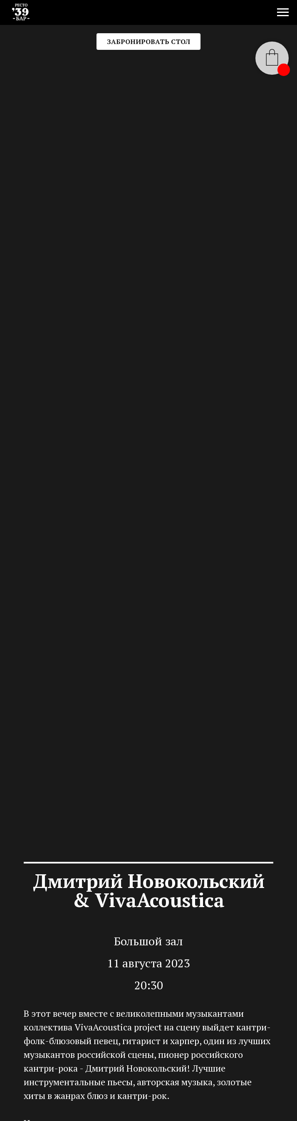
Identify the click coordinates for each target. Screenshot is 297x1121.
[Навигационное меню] (283, 12)
